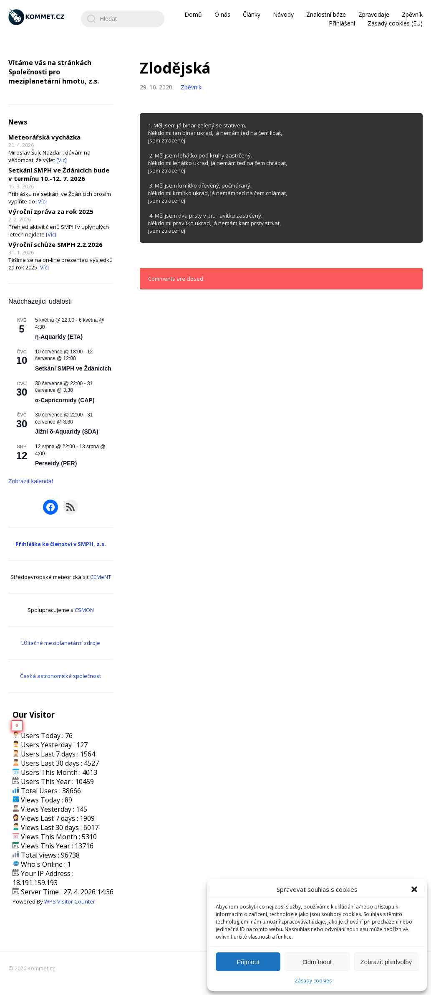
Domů (193, 14)
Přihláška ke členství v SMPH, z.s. (60, 544)
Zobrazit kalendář (30, 481)
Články (251, 14)
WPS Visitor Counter (69, 901)
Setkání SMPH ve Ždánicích (73, 368)
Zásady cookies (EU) (395, 23)
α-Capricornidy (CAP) (64, 400)
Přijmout (248, 961)
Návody (283, 14)
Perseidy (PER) (56, 463)
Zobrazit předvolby (386, 961)
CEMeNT (100, 577)
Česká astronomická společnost (60, 676)
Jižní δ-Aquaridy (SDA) (66, 431)
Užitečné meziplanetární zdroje (60, 643)
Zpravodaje (373, 14)
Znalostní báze (326, 14)
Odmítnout (317, 961)
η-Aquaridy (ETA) (59, 336)
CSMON (84, 610)
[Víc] (61, 160)
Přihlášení (342, 23)
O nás (222, 14)
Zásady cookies (313, 980)
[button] (414, 889)
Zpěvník (412, 14)
